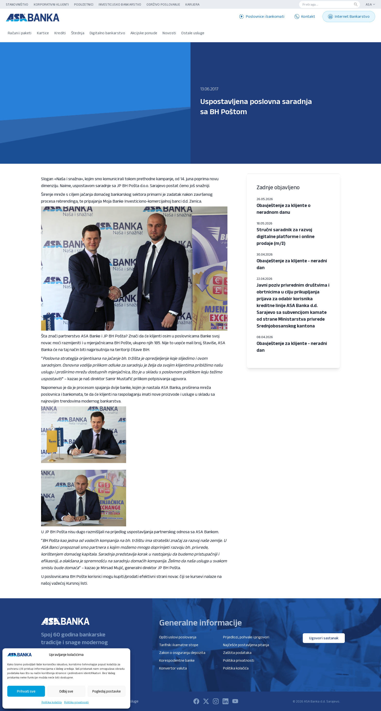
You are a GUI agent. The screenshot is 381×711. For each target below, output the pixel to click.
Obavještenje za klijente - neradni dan (292, 264)
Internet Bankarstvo (349, 16)
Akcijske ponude (143, 33)
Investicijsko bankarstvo (120, 4)
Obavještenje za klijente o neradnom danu (284, 209)
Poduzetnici (83, 4)
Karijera (192, 4)
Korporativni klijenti (51, 4)
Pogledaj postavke (106, 691)
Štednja (77, 33)
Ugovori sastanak (323, 638)
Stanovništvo (17, 4)
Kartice (43, 33)
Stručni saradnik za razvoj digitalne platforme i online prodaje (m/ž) (285, 236)
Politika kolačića (52, 702)
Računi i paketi (20, 33)
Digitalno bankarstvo (107, 33)
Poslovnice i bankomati (262, 16)
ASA (370, 4)
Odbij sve (66, 691)
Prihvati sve (26, 691)
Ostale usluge (192, 33)
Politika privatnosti (76, 702)
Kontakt (304, 16)
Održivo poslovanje (163, 4)
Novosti (169, 33)
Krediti (60, 33)
